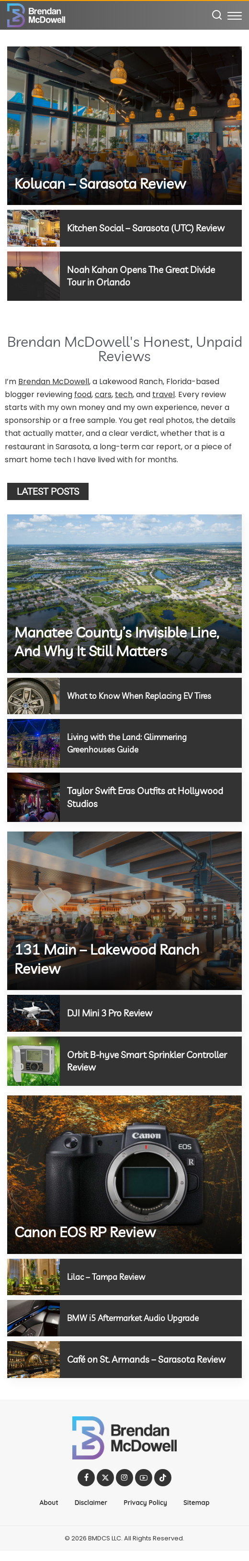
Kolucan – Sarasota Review (100, 183)
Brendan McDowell (53, 380)
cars (103, 393)
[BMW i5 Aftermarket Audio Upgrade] (33, 1316)
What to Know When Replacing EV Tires (142, 694)
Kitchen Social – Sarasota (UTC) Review (150, 228)
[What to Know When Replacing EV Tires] (33, 695)
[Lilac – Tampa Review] (33, 1275)
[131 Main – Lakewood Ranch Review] (124, 910)
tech (124, 393)
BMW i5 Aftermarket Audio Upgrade (136, 1316)
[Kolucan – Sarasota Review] (124, 125)
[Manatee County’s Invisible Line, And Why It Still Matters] (124, 592)
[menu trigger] (234, 15)
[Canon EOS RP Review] (124, 1173)
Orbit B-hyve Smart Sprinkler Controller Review (129, 1059)
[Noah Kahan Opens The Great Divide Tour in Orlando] (33, 275)
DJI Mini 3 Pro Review (113, 1012)
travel (163, 393)
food (82, 393)
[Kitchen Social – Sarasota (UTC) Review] (33, 228)
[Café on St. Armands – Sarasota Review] (33, 1363)
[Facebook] (86, 1487)
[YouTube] (143, 1487)
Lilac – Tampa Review (108, 1274)
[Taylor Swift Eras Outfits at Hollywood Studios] (33, 796)
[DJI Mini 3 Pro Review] (33, 1012)
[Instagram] (124, 1487)
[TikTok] (162, 1487)
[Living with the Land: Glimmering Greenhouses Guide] (33, 742)
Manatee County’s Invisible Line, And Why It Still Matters (116, 641)
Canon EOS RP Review (85, 1230)
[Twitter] (105, 1487)
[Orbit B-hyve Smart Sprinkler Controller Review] (33, 1059)
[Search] (217, 15)
